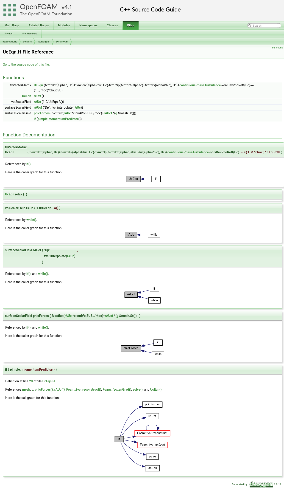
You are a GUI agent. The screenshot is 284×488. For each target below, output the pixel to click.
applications (10, 41)
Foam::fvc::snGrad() (117, 389)
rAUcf (38, 107)
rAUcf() (59, 389)
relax (37, 96)
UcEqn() (156, 389)
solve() (138, 389)
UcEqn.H (48, 381)
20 (31, 381)
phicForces (42, 113)
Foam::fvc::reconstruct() (83, 389)
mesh (26, 389)
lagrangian (44, 41)
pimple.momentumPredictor (58, 119)
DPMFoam (62, 41)
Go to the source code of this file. (26, 64)
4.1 (68, 7)
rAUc (37, 102)
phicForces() (44, 389)
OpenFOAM (39, 6)
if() (28, 164)
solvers (27, 41)
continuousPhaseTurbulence (200, 85)
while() (31, 220)
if (35, 119)
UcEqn (38, 85)
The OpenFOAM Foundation (46, 13)
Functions (277, 47)
